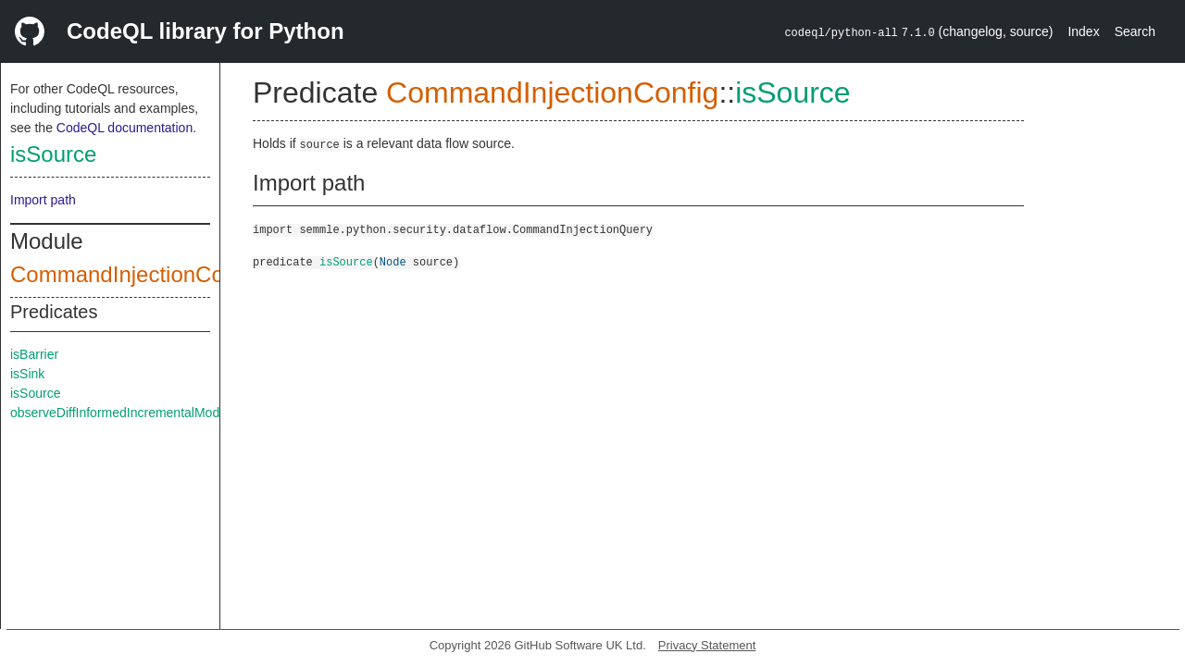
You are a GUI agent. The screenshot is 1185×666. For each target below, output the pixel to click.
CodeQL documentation (124, 127)
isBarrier (34, 354)
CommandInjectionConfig (134, 274)
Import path (43, 199)
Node (393, 261)
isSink (27, 373)
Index (1083, 31)
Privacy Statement (707, 645)
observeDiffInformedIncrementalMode (118, 412)
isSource (53, 154)
